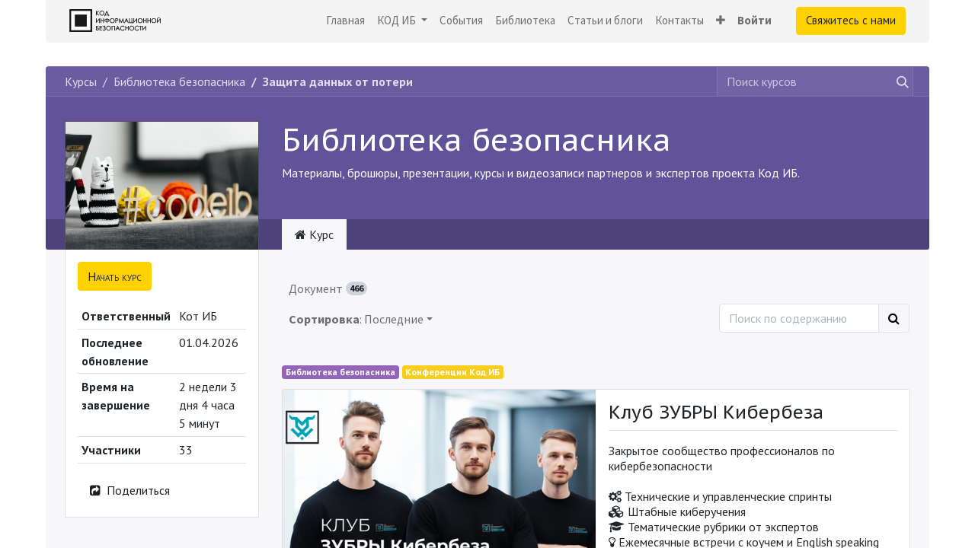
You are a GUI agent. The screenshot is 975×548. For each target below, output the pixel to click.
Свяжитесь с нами (851, 20)
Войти (754, 20)
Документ (328, 288)
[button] (720, 21)
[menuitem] (345, 21)
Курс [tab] (314, 234)
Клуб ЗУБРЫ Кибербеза (716, 413)
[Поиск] (893, 318)
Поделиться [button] (129, 490)
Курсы (81, 81)
